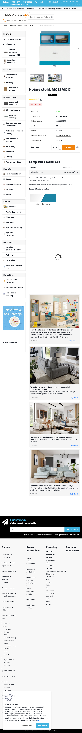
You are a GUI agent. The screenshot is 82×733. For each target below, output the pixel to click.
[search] (51, 18)
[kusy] (55, 148)
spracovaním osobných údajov (47, 535)
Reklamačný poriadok (54, 8)
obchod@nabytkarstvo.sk (19, 4)
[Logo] (16, 17)
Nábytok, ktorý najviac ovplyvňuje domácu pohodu (51, 437)
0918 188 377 (15, 2)
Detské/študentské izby (18, 26)
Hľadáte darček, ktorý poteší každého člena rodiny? (51, 486)
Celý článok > (73, 341)
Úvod (5, 26)
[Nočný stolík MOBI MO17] (54, 48)
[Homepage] (2, 9)
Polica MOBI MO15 (38, 231)
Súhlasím (42, 725)
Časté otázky (10, 8)
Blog (74, 8)
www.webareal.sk (49, 731)
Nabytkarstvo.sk (10, 342)
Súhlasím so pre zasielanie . (53, 535)
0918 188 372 (27, 2)
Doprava (20, 8)
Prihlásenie (67, 2)
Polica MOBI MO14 (64, 233)
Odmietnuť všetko (25, 726)
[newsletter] (72, 529)
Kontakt (67, 8)
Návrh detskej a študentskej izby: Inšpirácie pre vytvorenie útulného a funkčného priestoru (52, 331)
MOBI (32, 26)
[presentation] (31, 48)
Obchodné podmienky (35, 8)
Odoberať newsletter (24, 523)
